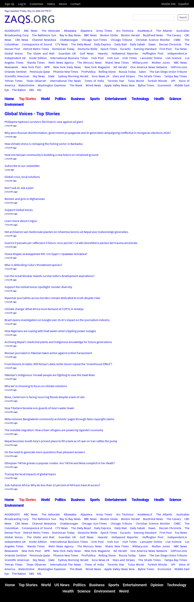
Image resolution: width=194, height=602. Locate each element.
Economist (164, 85)
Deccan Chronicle (170, 44)
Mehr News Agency (61, 62)
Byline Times (146, 85)
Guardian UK (67, 53)
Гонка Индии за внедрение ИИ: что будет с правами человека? (46, 254)
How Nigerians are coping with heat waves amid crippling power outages (50, 331)
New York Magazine (97, 67)
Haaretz (103, 53)
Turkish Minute (157, 81)
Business (78, 98)
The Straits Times (149, 76)
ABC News (30, 30)
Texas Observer (36, 81)
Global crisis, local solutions (22, 177)
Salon (142, 71)
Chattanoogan (69, 40)
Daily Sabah (137, 44)
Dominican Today (63, 49)
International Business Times (69, 58)
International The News (65, 81)
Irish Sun (113, 58)
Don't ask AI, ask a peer (19, 188)
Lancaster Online (151, 58)
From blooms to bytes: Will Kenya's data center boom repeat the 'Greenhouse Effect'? (58, 364)
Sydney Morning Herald (73, 76)
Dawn (152, 44)
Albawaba (70, 30)
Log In (22, 4)
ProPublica (88, 71)
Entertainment (115, 98)
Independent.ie (177, 53)
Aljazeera (86, 30)
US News (62, 585)
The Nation (19, 90)
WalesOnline (26, 85)
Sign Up (9, 4)
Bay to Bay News (70, 35)
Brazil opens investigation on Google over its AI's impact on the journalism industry (57, 320)
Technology (140, 98)
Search (183, 17)
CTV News (61, 44)
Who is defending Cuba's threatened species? (33, 265)
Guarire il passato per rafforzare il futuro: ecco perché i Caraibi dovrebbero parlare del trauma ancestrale (71, 243)
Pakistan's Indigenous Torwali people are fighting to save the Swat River (50, 375)
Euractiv (125, 49)
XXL (39, 90)
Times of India (94, 81)
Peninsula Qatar (40, 71)
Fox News (181, 49)
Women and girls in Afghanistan (25, 199)
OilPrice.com (179, 67)
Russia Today (127, 71)
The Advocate (50, 30)
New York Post (31, 67)
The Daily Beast (81, 44)
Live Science (173, 58)
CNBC (177, 40)
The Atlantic (164, 30)
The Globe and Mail (40, 53)
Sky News (39, 76)
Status (51, 4)
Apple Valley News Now (119, 85)
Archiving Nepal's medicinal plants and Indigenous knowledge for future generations (58, 342)
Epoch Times (109, 49)
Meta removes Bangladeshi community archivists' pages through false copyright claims (59, 419)
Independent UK (15, 58)
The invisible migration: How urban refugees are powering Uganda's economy (54, 430)
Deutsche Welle (87, 49)
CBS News (21, 40)
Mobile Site (168, 4)
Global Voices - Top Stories (32, 113)
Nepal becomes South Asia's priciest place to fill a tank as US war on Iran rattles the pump (61, 441)
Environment (14, 104)
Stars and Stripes (124, 76)
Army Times (104, 30)
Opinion (156, 585)
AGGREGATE (12, 30)
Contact (75, 4)
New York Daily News (67, 67)
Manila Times (36, 62)
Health (159, 98)
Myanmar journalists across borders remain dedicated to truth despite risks (52, 298)
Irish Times (129, 58)
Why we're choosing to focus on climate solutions (36, 386)
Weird (124, 591)
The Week (76, 85)
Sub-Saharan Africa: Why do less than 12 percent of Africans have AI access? (52, 485)
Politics (60, 98)
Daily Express (102, 44)
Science (175, 98)
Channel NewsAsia (44, 40)
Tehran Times (14, 81)
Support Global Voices (19, 210)
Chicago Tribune (121, 40)
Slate (51, 76)
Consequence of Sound (37, 44)
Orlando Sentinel (16, 71)
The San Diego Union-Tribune (168, 71)
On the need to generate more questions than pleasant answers (45, 452)
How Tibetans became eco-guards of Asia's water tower (39, 408)
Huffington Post (152, 53)
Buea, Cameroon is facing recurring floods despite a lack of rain (45, 397)
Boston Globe (109, 35)
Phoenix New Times (65, 71)
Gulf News (87, 53)
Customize (36, 4)
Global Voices (14, 53)
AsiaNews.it (145, 30)
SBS (31, 90)
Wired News (93, 85)
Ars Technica (124, 30)
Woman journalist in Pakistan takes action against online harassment (48, 353)
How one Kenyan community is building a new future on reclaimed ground (51, 155)
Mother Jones (161, 62)
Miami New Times (117, 62)
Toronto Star (115, 81)
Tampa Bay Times (175, 76)
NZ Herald (120, 67)
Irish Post (97, 58)
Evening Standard (145, 49)
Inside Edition (38, 58)
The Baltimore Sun (44, 35)
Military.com (140, 62)
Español (183, 4)
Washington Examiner (52, 85)
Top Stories (27, 98)
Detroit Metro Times (36, 49)
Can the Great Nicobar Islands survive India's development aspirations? (50, 276)
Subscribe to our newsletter (22, 166)
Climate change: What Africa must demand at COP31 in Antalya (44, 309)
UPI (173, 81)
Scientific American (17, 76)
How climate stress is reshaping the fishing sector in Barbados (44, 144)
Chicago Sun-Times (94, 40)
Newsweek (11, 67)
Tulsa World (136, 81)
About (63, 4)
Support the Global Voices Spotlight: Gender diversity (38, 287)
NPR (47, 67)
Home (9, 98)
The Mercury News (89, 62)
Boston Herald (130, 35)
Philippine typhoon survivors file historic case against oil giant (44, 122)
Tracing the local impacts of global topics (30, 474)
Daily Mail (120, 44)
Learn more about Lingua (21, 221)
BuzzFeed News (153, 35)
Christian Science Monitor (153, 40)
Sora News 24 (100, 76)
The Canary (173, 35)
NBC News (180, 62)
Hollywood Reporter (125, 53)
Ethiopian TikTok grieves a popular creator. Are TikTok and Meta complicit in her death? (60, 463)
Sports (95, 98)
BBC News (90, 35)
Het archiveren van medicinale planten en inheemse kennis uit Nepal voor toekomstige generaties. (67, 232)
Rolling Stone (107, 71)
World (45, 98)
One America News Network (148, 67)
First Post (166, 49)
